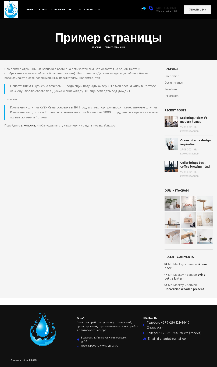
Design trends (174, 82)
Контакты (150, 318)
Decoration (172, 76)
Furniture (171, 89)
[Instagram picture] (172, 203)
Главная (96, 47)
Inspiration (172, 95)
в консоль (28, 125)
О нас (81, 318)
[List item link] (174, 325)
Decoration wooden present (184, 289)
